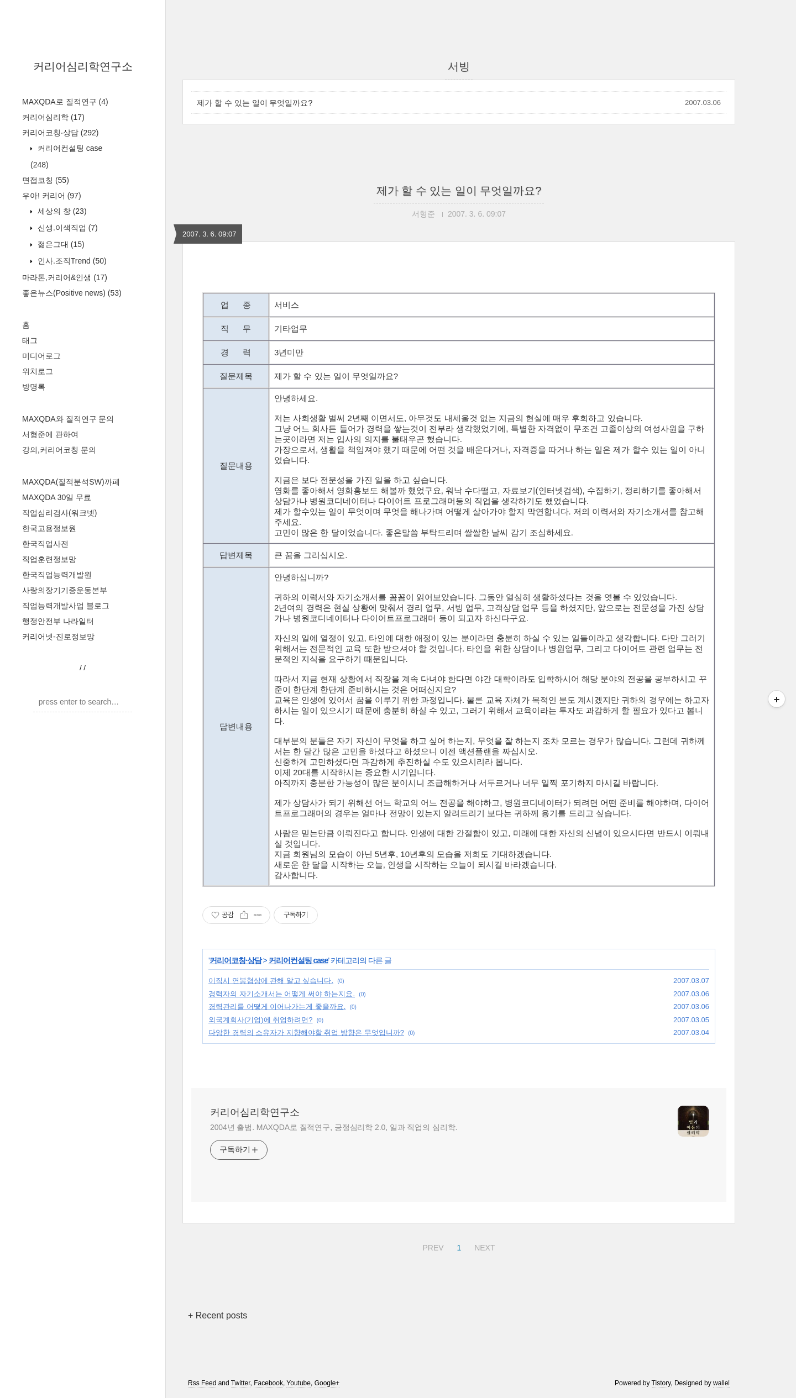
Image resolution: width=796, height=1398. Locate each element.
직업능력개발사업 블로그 (65, 605)
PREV (431, 1246)
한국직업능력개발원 (57, 574)
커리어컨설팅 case (298, 960)
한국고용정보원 (49, 528)
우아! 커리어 (51, 195)
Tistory (661, 1383)
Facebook (268, 1383)
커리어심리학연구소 (83, 66)
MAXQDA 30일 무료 (56, 497)
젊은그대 (60, 244)
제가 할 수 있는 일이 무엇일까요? (254, 102)
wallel (721, 1383)
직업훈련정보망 (49, 559)
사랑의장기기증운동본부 (64, 590)
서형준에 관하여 (50, 434)
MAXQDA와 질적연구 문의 (68, 418)
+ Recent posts (217, 1315)
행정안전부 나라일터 (58, 621)
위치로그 (37, 371)
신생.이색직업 (66, 227)
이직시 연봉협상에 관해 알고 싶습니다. (270, 980)
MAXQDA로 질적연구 (65, 101)
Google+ (327, 1383)
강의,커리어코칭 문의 (59, 449)
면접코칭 (45, 180)
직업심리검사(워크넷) (59, 512)
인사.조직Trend (71, 260)
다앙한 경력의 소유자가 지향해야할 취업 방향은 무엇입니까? (306, 1032)
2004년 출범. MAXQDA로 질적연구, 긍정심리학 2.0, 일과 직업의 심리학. (333, 1127)
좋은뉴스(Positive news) (72, 292)
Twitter (240, 1383)
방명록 (33, 386)
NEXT (483, 1246)
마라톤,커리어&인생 (64, 277)
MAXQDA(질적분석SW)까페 (71, 481)
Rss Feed (202, 1383)
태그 (30, 340)
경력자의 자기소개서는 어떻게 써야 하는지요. (281, 994)
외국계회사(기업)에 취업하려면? (260, 1020)
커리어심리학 (53, 117)
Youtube (298, 1383)
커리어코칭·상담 (60, 132)
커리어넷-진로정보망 (58, 636)
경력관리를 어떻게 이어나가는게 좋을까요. (276, 1006)
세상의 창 (61, 211)
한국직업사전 (45, 543)
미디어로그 (41, 355)
